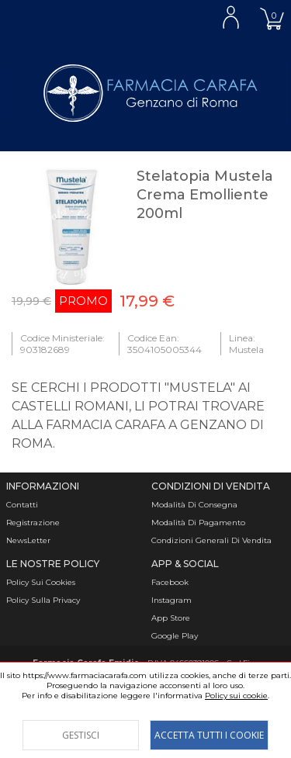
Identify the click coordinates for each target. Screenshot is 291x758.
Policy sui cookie (236, 696)
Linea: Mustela (246, 343)
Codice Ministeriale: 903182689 (62, 343)
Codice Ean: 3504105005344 (164, 343)
